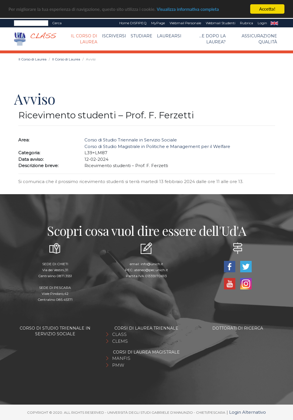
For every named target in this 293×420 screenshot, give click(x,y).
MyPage (158, 23)
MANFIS (121, 358)
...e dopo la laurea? (212, 38)
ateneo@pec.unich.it (151, 270)
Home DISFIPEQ (133, 23)
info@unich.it (152, 264)
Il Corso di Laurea (84, 38)
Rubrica (246, 23)
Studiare (141, 35)
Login (262, 23)
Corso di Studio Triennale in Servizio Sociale (130, 140)
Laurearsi (169, 35)
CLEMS (120, 341)
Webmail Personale (185, 23)
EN (274, 23)
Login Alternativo (247, 412)
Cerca (57, 23)
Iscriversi (114, 35)
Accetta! (267, 9)
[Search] (31, 23)
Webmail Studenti (220, 23)
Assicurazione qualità (259, 38)
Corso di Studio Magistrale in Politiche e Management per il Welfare (157, 146)
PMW (118, 365)
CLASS (119, 334)
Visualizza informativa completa (188, 9)
